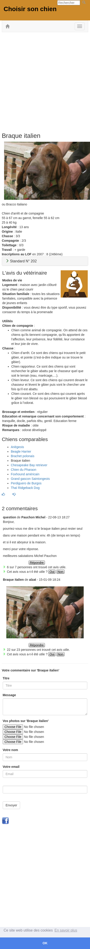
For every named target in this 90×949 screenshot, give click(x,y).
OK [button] (45, 943)
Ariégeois (17, 447)
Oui (51, 571)
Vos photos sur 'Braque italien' (26, 721)
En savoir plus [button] (66, 930)
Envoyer (11, 805)
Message (9, 695)
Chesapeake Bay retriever (29, 465)
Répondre (37, 562)
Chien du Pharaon (23, 469)
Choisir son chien (30, 8)
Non (60, 571)
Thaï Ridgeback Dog (25, 488)
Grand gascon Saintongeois (30, 479)
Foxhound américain (25, 474)
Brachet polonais (22, 456)
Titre (6, 678)
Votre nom (10, 750)
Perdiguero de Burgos (26, 483)
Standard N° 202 (21, 261)
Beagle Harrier (21, 451)
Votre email (11, 766)
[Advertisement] (45, 82)
